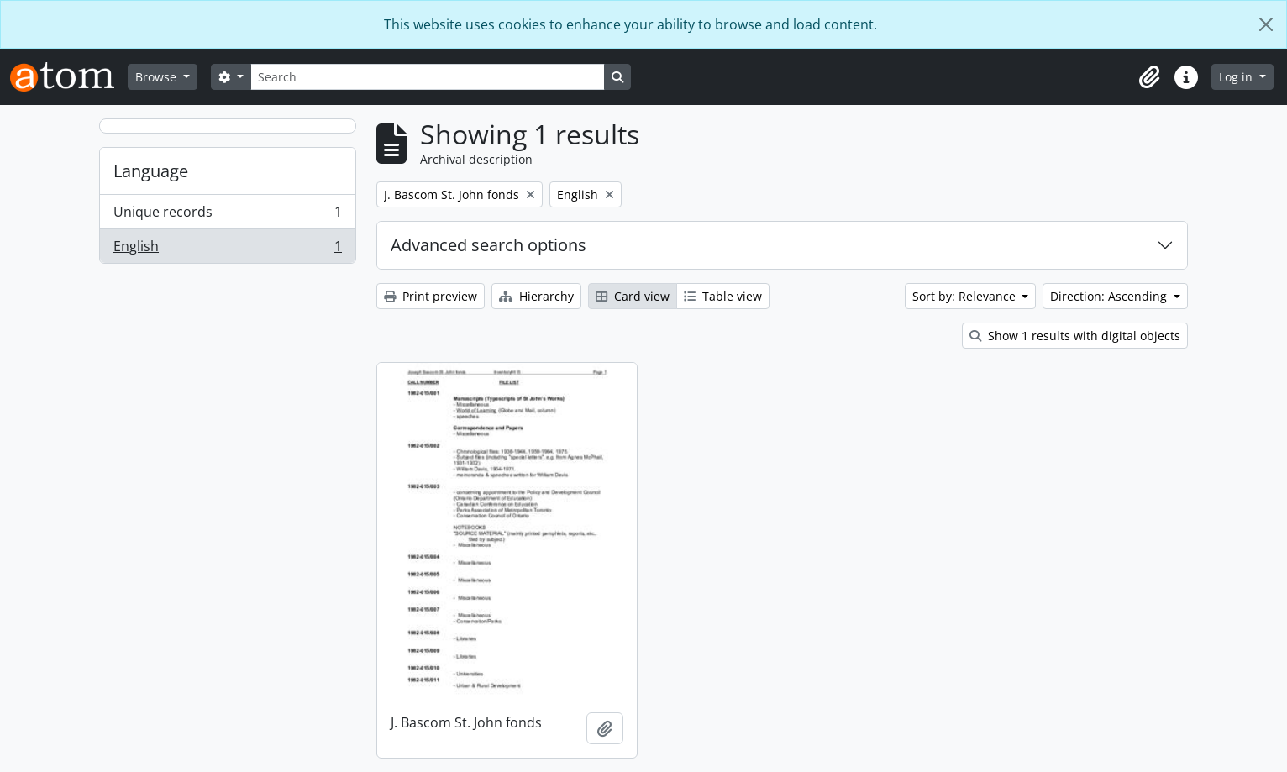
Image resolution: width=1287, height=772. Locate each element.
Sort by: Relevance (965, 296)
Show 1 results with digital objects (1074, 336)
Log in (1237, 77)
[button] (1149, 77)
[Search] (427, 77)
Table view (723, 296)
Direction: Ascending (1110, 296)
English (227, 249)
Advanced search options (488, 245)
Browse (157, 77)
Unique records (227, 215)
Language (150, 171)
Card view (633, 296)
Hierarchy (536, 296)
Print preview (430, 296)
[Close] (1266, 24)
